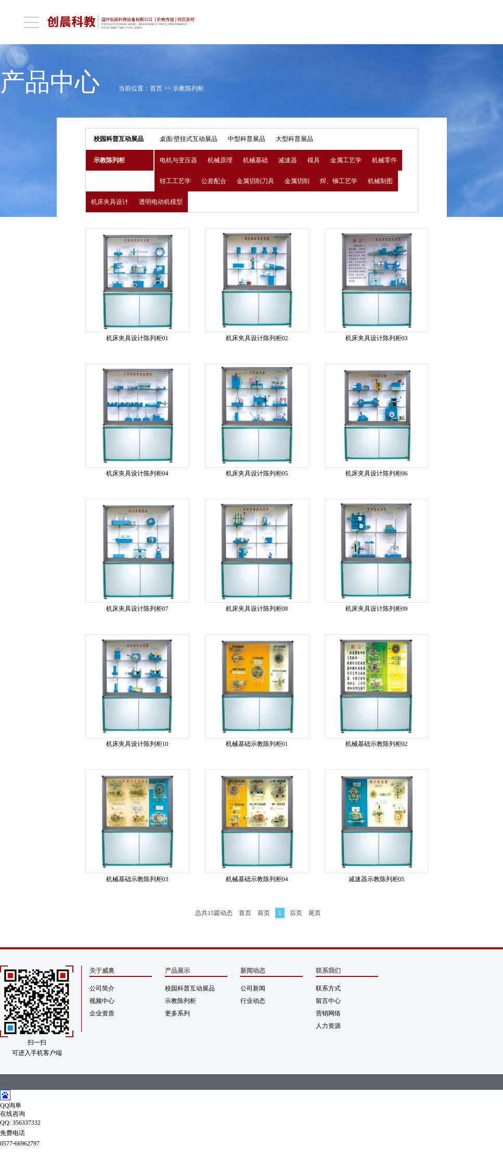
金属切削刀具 (255, 181)
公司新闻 (252, 988)
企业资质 (101, 1013)
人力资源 (328, 1025)
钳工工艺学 (175, 181)
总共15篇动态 (214, 913)
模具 (313, 160)
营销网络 (328, 1013)
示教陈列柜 (188, 88)
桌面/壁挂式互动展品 (188, 139)
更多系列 (177, 1013)
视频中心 (101, 1001)
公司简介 (101, 988)
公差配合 (213, 181)
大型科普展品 (294, 139)
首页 (156, 88)
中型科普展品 (246, 139)
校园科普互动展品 (119, 139)
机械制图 (380, 181)
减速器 (287, 160)
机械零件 (384, 160)
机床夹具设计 (109, 201)
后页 (296, 913)
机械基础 (255, 160)
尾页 (314, 913)
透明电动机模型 (161, 201)
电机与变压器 (178, 160)
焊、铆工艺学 (338, 181)
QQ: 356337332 (20, 1122)
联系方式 (328, 988)
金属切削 (297, 181)
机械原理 (220, 160)
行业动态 (252, 1001)
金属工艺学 (346, 160)
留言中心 (328, 1001)
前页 (263, 913)
